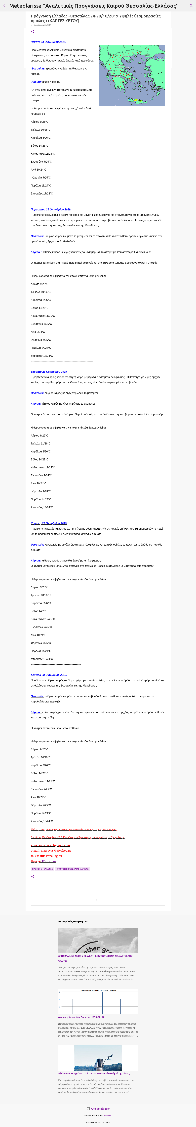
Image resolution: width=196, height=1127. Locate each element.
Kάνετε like (49, 861)
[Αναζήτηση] (191, 6)
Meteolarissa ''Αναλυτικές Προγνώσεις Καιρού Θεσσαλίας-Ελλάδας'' (94, 6)
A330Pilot (108, 1116)
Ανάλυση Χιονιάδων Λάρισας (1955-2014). (81, 1017)
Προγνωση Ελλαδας (42, 869)
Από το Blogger (98, 1108)
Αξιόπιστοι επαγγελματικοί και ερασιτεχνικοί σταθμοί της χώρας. (94, 1073)
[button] (33, 32)
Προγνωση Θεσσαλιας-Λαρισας (73, 869)
